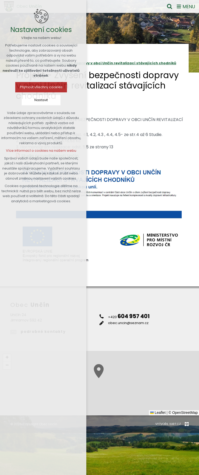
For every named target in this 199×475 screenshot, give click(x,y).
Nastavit (24, 100)
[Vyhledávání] (169, 6)
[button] (166, 391)
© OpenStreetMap (183, 412)
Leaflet (158, 412)
